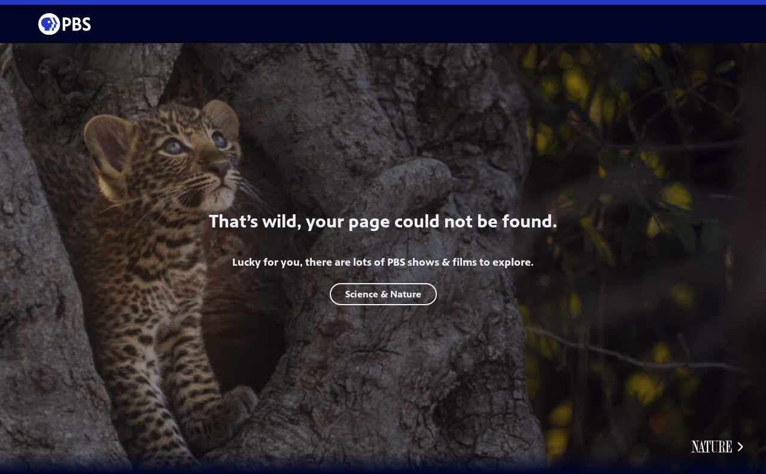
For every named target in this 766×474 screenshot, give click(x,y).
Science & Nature (383, 294)
